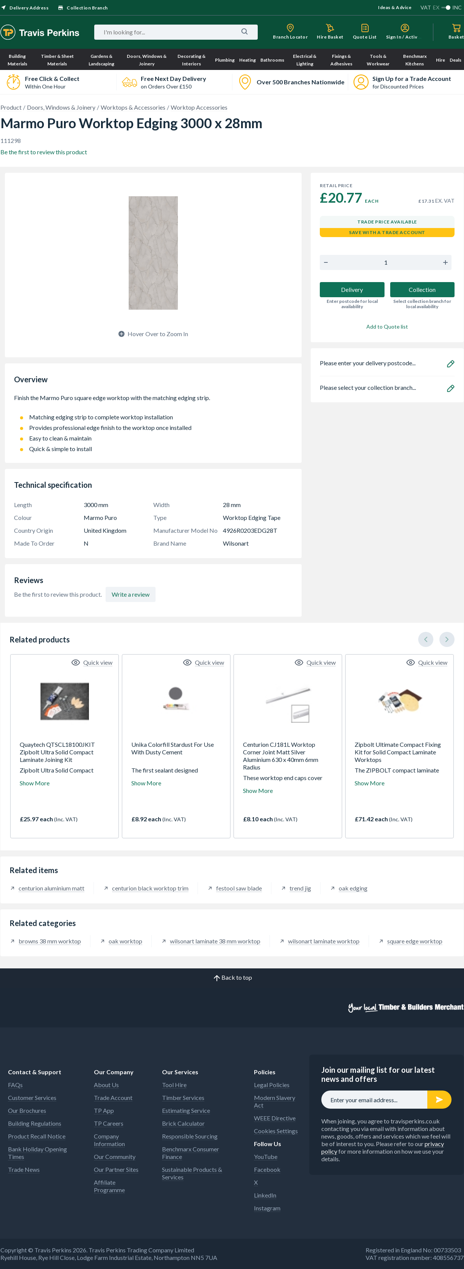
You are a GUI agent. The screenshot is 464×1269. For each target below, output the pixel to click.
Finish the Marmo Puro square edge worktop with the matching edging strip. (153, 401)
